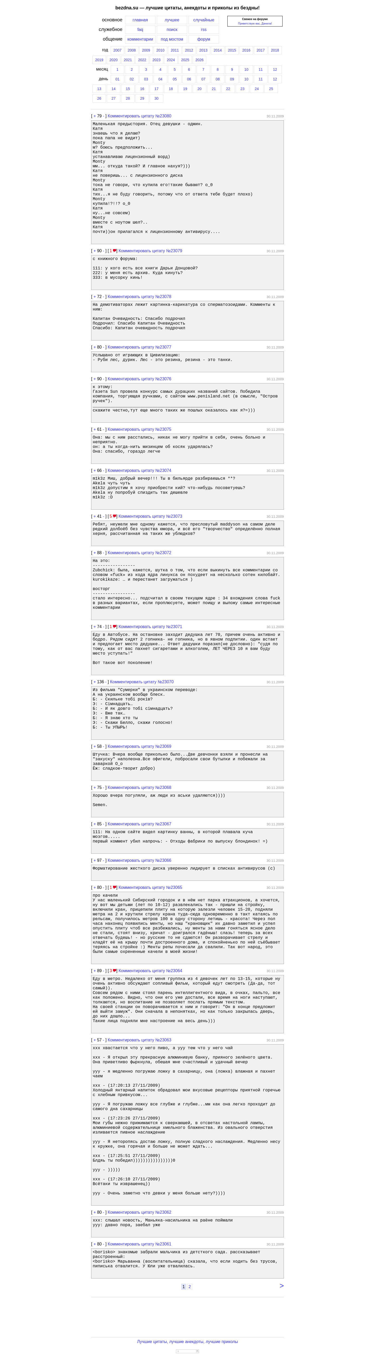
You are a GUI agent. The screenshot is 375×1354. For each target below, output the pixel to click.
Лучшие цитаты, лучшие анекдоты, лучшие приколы (187, 1341)
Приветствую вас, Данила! (255, 23)
